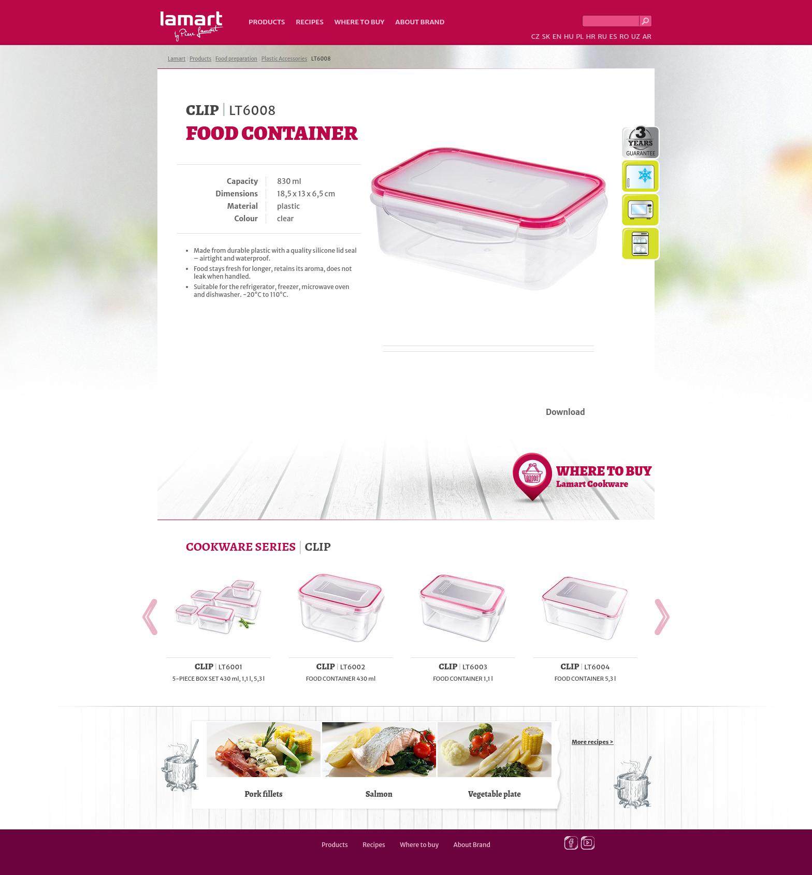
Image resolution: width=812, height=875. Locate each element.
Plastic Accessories (285, 58)
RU (602, 36)
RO (624, 36)
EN (557, 36)
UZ (635, 36)
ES (613, 36)
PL (580, 36)
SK (546, 36)
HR (590, 36)
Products (267, 22)
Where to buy (360, 22)
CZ (535, 36)
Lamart (192, 26)
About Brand (419, 22)
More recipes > (593, 741)
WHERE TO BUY (604, 476)
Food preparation (236, 58)
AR (646, 36)
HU (569, 36)
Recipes (309, 22)
